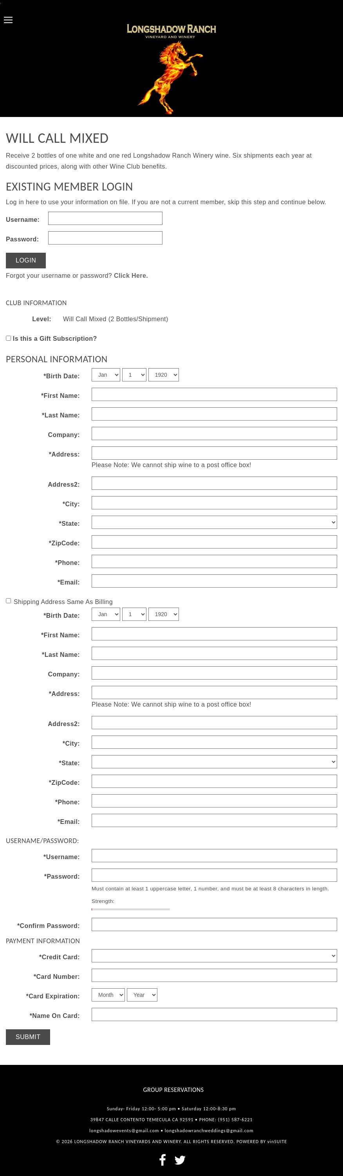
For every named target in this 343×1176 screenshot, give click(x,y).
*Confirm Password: (48, 925)
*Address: (64, 454)
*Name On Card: (55, 1015)
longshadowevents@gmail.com (124, 1130)
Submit (28, 1037)
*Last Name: (61, 415)
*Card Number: (57, 976)
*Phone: (67, 562)
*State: (69, 523)
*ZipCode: (64, 543)
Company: (64, 435)
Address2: (64, 484)
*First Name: (60, 395)
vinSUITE (277, 1141)
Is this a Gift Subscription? (55, 338)
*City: (71, 504)
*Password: (62, 876)
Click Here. (131, 275)
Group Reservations (173, 1089)
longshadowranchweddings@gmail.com (209, 1130)
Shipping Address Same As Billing (59, 601)
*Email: (69, 582)
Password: (22, 239)
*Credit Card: (59, 957)
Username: (23, 219)
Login (26, 260)
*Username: (61, 857)
